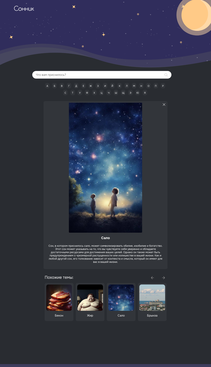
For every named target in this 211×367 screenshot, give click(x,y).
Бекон (59, 315)
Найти (166, 75)
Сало (121, 315)
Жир (90, 315)
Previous (152, 278)
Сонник (24, 9)
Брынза (152, 315)
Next (163, 278)
